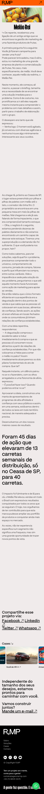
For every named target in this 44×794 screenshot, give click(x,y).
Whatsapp (30, 628)
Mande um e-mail (19, 711)
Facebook (13, 621)
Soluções (7, 743)
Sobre (6, 741)
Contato (7, 749)
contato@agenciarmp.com (15, 776)
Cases (7, 643)
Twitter (10, 628)
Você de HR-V (13, 667)
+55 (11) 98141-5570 (12, 779)
